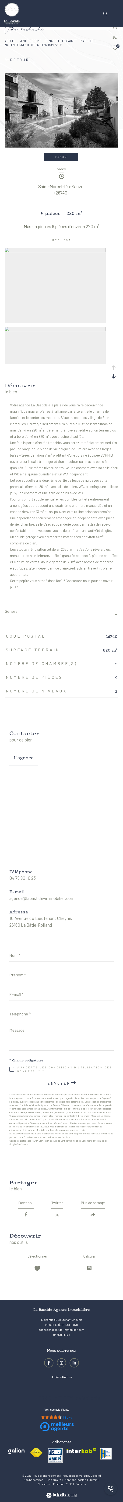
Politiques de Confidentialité (61, 1141)
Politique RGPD (62, 1484)
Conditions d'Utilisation (93, 1141)
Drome (36, 41)
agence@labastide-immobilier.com (41, 898)
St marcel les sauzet (61, 41)
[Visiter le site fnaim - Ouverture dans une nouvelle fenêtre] (36, 1453)
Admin (93, 1479)
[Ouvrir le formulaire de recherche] (105, 13)
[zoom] (55, 251)
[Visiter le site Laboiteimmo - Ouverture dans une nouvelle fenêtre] (61, 1492)
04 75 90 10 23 (22, 878)
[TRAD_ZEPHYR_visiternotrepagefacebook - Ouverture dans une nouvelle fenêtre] (48, 1362)
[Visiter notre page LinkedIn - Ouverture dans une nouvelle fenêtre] (74, 1362)
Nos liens (44, 1484)
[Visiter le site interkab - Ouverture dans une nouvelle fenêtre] (81, 1450)
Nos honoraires (33, 1479)
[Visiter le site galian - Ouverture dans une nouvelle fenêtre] (16, 1451)
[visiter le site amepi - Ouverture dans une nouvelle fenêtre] (55, 1455)
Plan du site (54, 1479)
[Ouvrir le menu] (116, 8)
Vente (24, 41)
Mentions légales (76, 1479)
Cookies (80, 1484)
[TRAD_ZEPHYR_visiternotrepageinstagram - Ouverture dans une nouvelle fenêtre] (61, 1362)
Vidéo (61, 169)
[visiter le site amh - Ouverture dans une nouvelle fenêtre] (106, 1453)
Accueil (10, 41)
